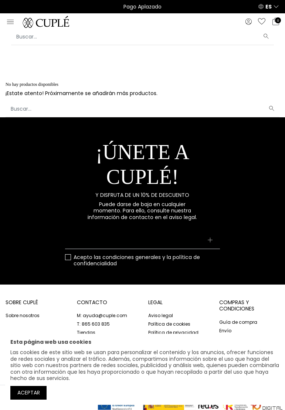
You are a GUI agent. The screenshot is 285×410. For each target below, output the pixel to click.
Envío (225, 330)
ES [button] (268, 6)
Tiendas (86, 332)
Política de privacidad (173, 332)
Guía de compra (238, 322)
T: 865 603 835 (93, 324)
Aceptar (28, 392)
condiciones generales (131, 257)
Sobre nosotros (23, 315)
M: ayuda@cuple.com (102, 315)
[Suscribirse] (210, 241)
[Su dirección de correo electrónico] (142, 241)
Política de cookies (169, 324)
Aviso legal (160, 315)
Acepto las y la (137, 260)
